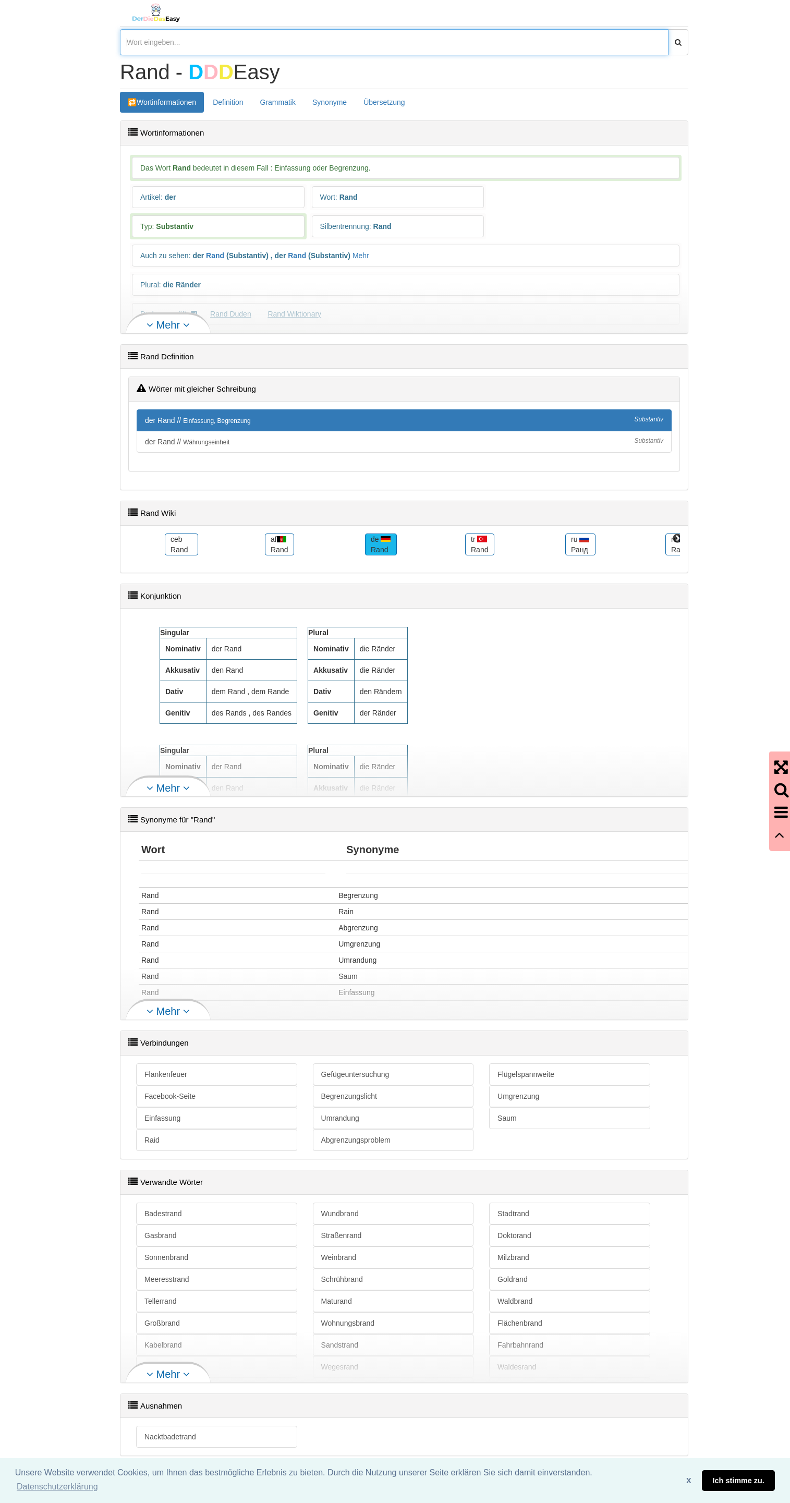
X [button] (688, 1480)
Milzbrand (513, 1257)
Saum (507, 1118)
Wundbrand (340, 1213)
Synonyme (329, 102)
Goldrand (512, 1279)
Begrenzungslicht (349, 1096)
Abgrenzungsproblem (356, 1140)
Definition (228, 102)
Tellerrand (160, 1301)
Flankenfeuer (165, 1074)
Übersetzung (384, 102)
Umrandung (340, 1118)
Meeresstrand (166, 1279)
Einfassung (162, 1118)
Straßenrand (341, 1235)
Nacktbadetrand (170, 1437)
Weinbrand (338, 1257)
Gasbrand (160, 1235)
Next (677, 539)
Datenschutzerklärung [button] (57, 1486)
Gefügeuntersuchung (355, 1074)
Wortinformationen (166, 102)
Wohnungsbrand (347, 1323)
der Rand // (404, 420)
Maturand (336, 1301)
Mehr (361, 255)
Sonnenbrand (166, 1257)
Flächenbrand (519, 1323)
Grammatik (278, 102)
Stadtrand (513, 1213)
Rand (215, 255)
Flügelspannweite (525, 1074)
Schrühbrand (342, 1279)
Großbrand (162, 1323)
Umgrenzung (518, 1096)
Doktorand (514, 1235)
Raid (152, 1140)
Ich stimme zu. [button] (738, 1480)
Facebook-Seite (170, 1096)
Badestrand (163, 1213)
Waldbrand (514, 1301)
